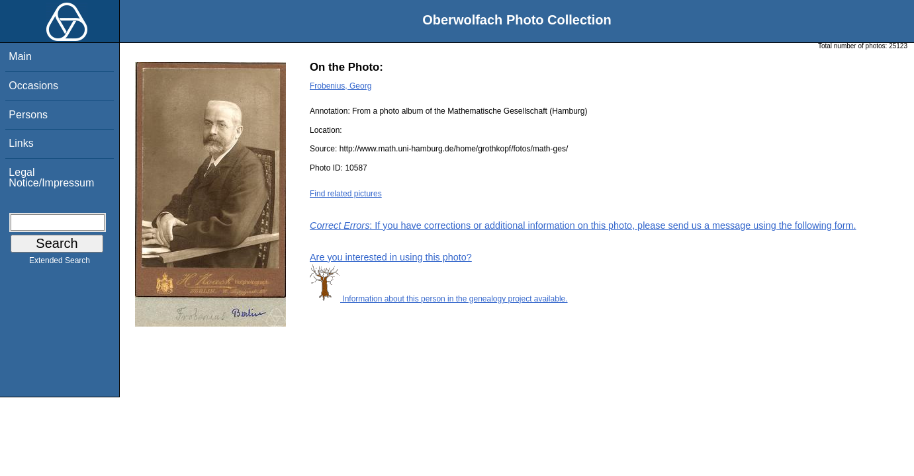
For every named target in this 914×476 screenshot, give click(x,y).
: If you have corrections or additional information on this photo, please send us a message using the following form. (583, 225)
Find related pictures (346, 193)
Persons (28, 114)
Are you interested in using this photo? (391, 257)
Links (21, 143)
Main (20, 56)
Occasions (33, 85)
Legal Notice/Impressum (51, 177)
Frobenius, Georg (340, 86)
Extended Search (59, 263)
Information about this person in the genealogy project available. (439, 298)
